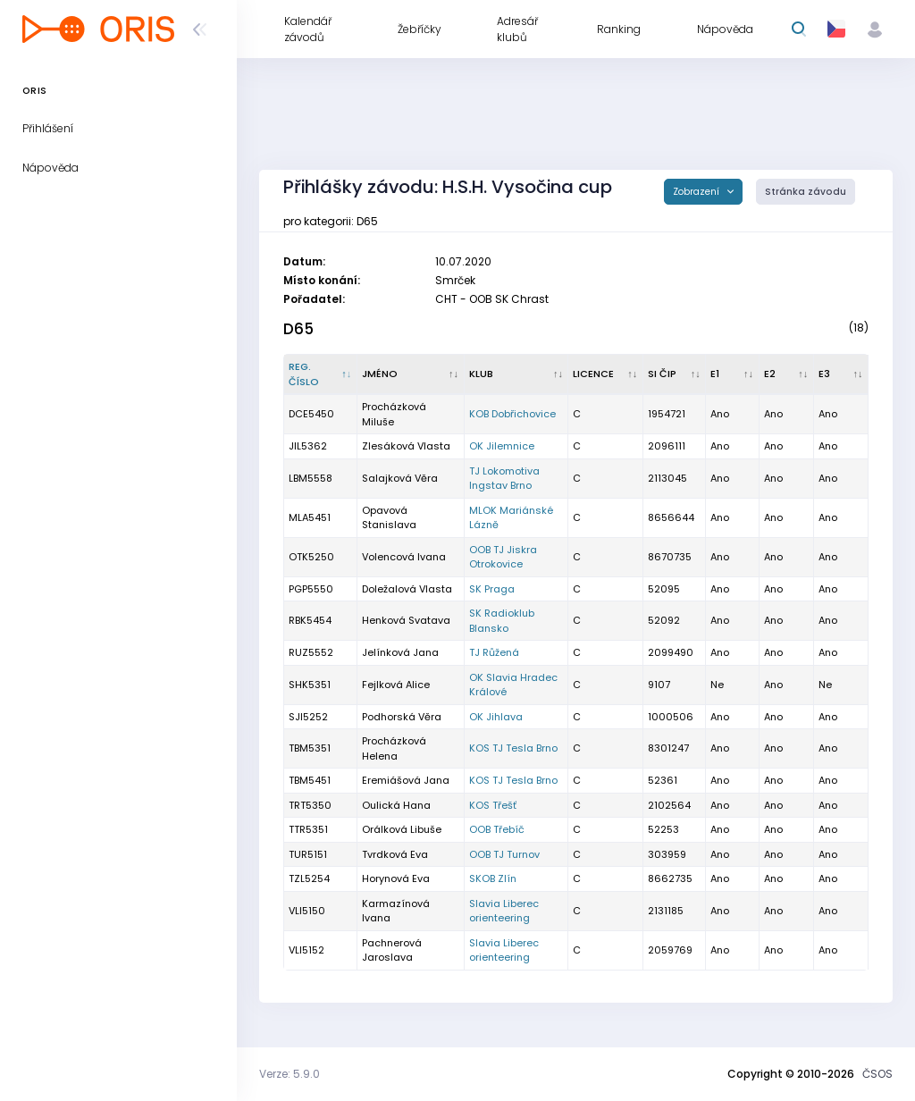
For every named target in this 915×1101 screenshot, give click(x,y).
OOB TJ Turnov (504, 854)
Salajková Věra (400, 478)
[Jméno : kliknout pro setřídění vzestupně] (411, 374)
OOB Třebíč (497, 829)
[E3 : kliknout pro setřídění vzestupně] (841, 374)
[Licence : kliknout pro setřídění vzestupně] (605, 374)
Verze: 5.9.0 (289, 1073)
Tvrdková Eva (395, 854)
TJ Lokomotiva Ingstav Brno (504, 478)
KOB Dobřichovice (512, 414)
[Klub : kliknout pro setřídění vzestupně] (517, 374)
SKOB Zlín (492, 878)
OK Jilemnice (501, 446)
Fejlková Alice (396, 684)
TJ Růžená (494, 652)
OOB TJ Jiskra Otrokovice (503, 557)
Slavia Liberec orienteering (504, 911)
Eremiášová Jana (405, 780)
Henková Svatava (406, 620)
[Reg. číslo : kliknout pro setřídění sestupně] (320, 374)
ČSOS (877, 1073)
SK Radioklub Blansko (501, 620)
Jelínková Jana (400, 652)
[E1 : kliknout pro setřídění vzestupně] (732, 374)
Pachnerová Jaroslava (392, 950)
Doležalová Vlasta (407, 589)
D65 (298, 329)
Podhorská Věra (401, 717)
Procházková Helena (394, 748)
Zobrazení (697, 191)
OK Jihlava (496, 717)
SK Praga (492, 589)
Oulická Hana (396, 805)
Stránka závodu (805, 191)
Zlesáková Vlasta (406, 446)
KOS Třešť (492, 805)
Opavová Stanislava (389, 518)
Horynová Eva (396, 878)
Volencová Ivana (404, 557)
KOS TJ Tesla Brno (513, 748)
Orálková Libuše (401, 829)
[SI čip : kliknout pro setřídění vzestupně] (675, 374)
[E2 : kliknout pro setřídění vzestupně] (787, 374)
